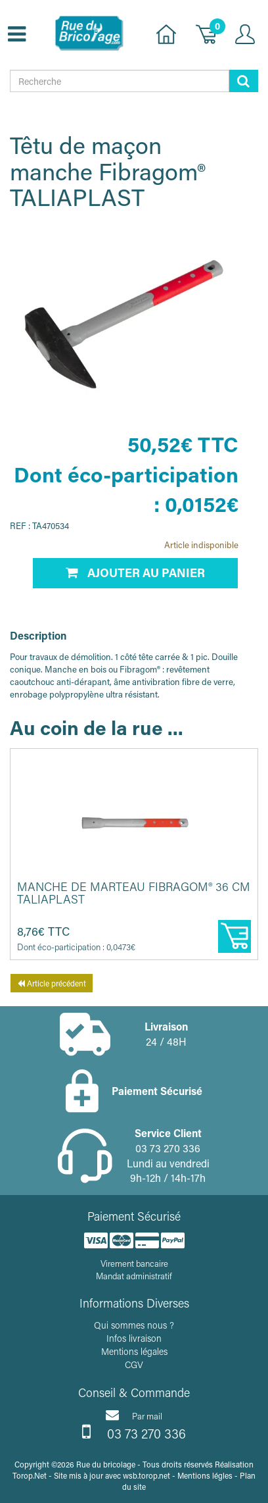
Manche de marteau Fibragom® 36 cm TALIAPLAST (133, 893)
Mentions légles (205, 1475)
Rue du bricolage (105, 1464)
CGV (134, 1364)
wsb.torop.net (146, 1475)
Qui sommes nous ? (134, 1325)
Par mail (134, 1414)
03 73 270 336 (134, 1432)
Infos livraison (134, 1338)
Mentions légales (134, 1351)
